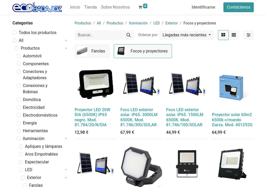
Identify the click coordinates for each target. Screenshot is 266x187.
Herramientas (35, 130)
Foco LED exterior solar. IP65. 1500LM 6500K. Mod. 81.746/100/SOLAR (184, 117)
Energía (30, 123)
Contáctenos (238, 7)
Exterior (34, 177)
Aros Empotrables (41, 154)
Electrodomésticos (40, 115)
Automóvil (32, 56)
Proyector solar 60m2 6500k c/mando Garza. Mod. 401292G (232, 119)
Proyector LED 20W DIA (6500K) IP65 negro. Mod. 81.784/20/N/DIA (92, 117)
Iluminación (33, 138)
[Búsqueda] (128, 35)
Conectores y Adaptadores (35, 74)
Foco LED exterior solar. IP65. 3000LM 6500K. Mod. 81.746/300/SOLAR (138, 117)
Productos (30, 48)
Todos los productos (38, 32)
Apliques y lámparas (43, 146)
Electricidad (33, 107)
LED (28, 169)
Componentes (36, 63)
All (21, 40)
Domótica (32, 99)
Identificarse (203, 7)
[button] (186, 35)
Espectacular (37, 161)
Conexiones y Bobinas (35, 88)
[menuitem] (75, 7)
